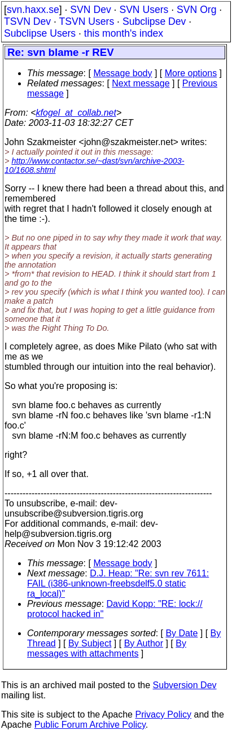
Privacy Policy (163, 714)
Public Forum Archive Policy (90, 724)
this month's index (123, 33)
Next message (140, 83)
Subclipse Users (40, 33)
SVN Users (143, 9)
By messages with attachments (106, 648)
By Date (181, 633)
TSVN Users (86, 21)
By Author (143, 643)
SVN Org (196, 9)
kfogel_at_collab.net (76, 112)
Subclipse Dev (154, 21)
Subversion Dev (185, 685)
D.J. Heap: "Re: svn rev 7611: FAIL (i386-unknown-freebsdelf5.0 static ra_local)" (118, 583)
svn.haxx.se (33, 9)
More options (191, 73)
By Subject (89, 643)
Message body (122, 73)
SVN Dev (90, 9)
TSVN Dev (27, 21)
